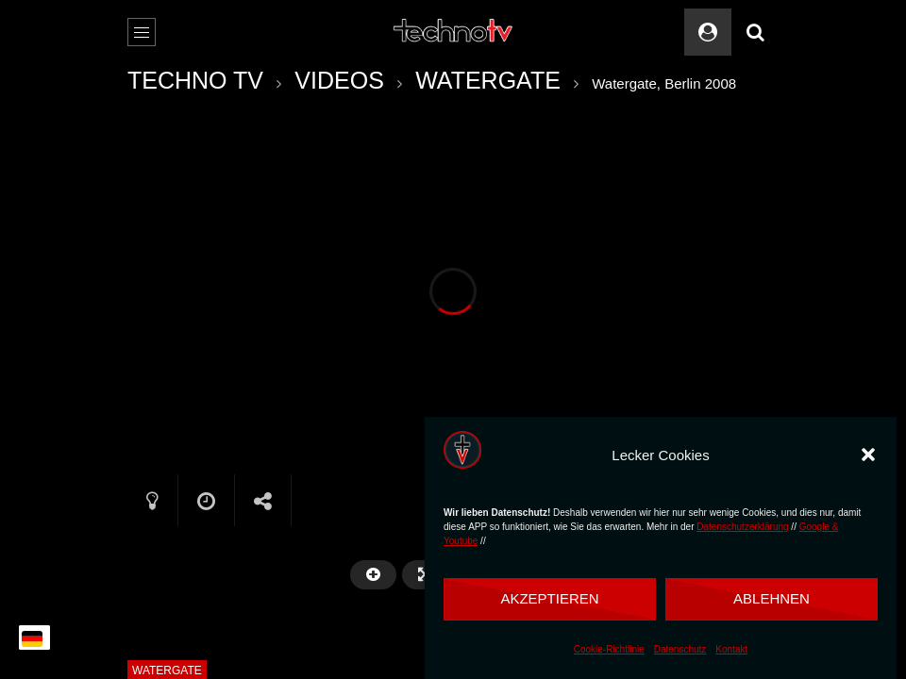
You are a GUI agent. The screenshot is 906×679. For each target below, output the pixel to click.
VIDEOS (338, 80)
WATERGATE (488, 80)
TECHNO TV (195, 80)
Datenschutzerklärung (742, 527)
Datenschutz (680, 649)
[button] (868, 454)
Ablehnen (771, 598)
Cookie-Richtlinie (609, 649)
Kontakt (731, 649)
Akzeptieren (549, 598)
